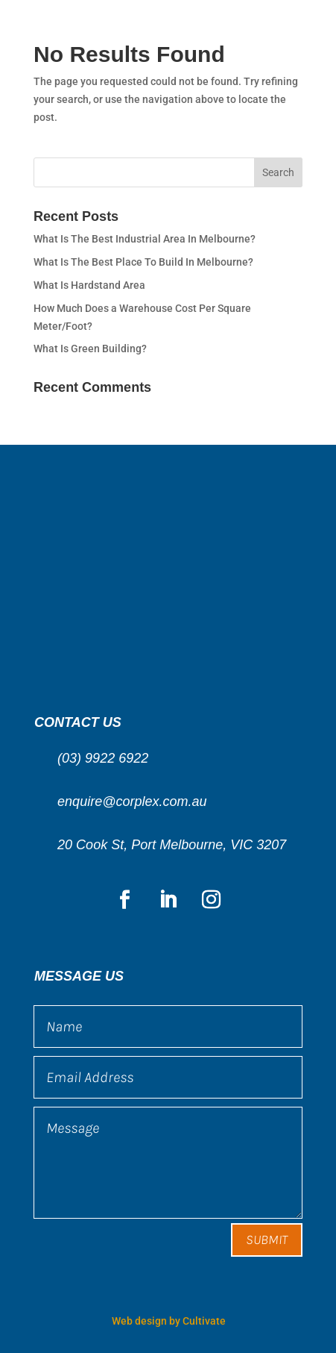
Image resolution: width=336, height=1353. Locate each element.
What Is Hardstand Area (89, 285)
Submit (267, 1239)
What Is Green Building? (90, 348)
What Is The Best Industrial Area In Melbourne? (145, 239)
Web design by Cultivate (169, 1321)
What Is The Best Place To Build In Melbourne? (143, 262)
